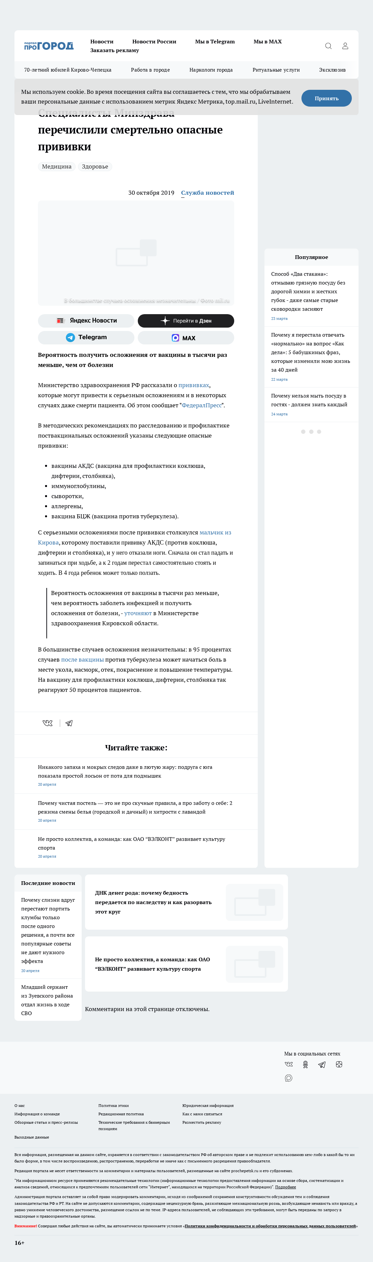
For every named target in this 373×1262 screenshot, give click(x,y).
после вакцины (82, 659)
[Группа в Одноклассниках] (305, 1064)
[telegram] (71, 723)
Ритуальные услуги (276, 70)
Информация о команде (37, 1113)
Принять (327, 98)
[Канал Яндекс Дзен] (186, 321)
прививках (193, 385)
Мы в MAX (268, 41)
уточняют (138, 613)
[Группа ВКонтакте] (288, 1064)
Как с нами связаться (202, 1113)
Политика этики (113, 1105)
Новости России (154, 41)
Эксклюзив (332, 70)
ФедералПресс (201, 405)
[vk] (48, 723)
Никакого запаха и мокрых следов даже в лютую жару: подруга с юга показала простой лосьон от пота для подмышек (136, 776)
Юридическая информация (208, 1105)
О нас (19, 1105)
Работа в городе (150, 70)
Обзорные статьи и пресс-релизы (46, 1122)
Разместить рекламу (201, 1122)
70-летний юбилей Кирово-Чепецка (68, 70)
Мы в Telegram (215, 41)
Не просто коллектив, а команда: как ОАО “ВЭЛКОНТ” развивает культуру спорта (136, 848)
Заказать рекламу (114, 50)
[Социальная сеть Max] (186, 337)
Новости (102, 41)
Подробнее (285, 1186)
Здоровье (95, 166)
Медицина (57, 166)
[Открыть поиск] (328, 45)
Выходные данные (31, 1137)
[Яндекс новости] (86, 321)
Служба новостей (207, 192)
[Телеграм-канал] (86, 337)
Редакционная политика (121, 1113)
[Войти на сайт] (345, 45)
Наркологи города (211, 70)
